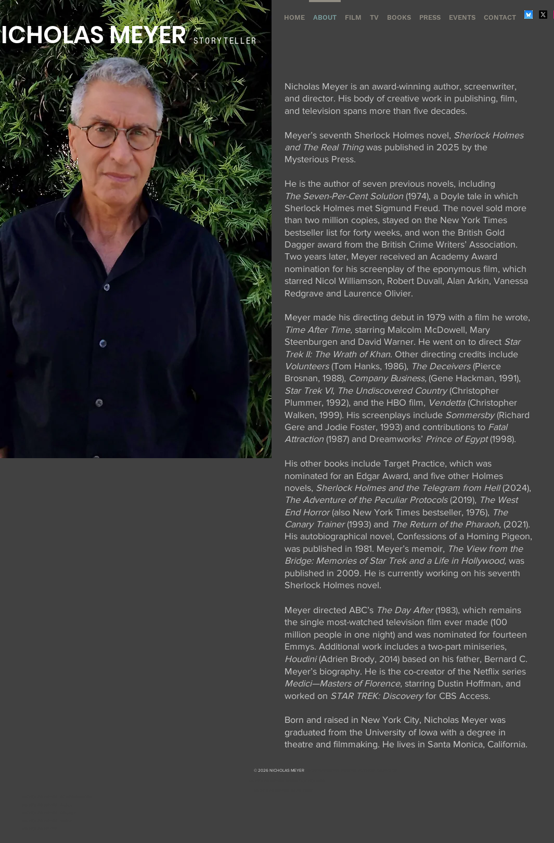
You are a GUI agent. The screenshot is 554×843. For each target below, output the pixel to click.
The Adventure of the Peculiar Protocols (366, 500)
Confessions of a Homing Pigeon (463, 536)
